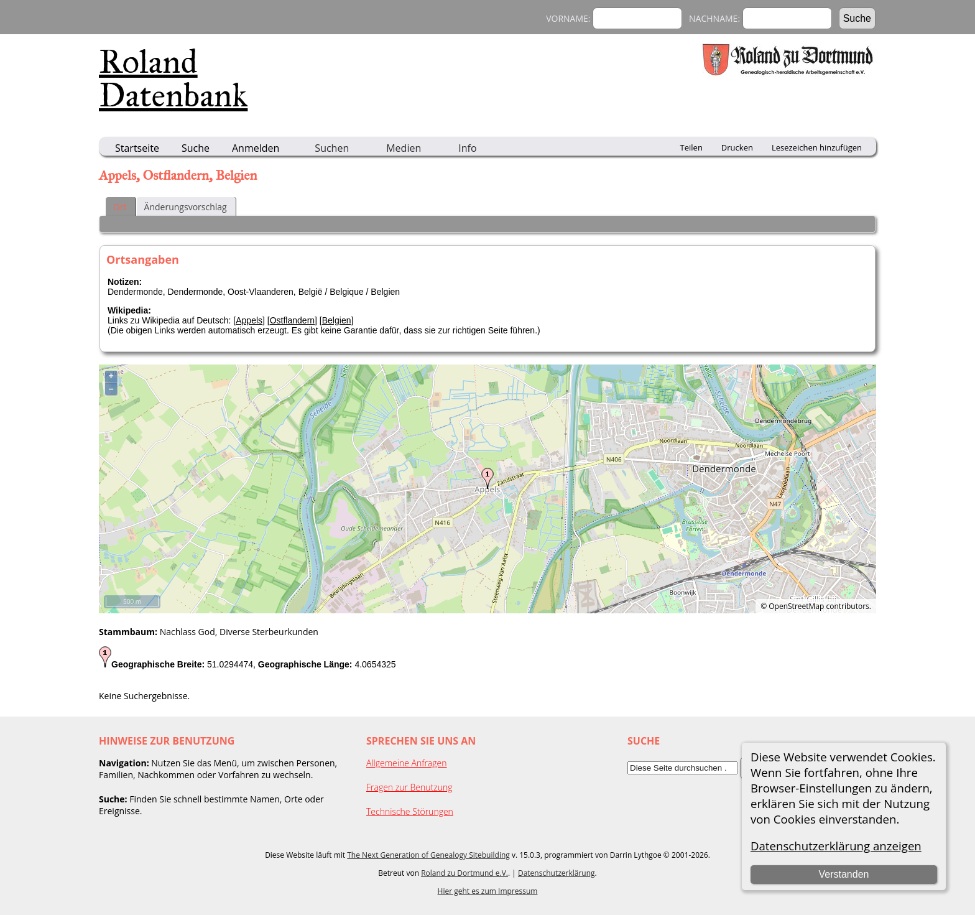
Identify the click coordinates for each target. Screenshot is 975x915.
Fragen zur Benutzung (409, 787)
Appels (249, 320)
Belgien (336, 320)
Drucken (737, 147)
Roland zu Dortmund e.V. (464, 873)
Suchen (332, 148)
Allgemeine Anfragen (406, 763)
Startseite (137, 148)
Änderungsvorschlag (185, 207)
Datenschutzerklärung (556, 873)
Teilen (691, 147)
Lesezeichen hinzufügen (817, 147)
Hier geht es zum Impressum (488, 891)
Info (467, 148)
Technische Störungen (409, 811)
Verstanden (843, 874)
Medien (403, 148)
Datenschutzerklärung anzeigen (836, 845)
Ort (120, 207)
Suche (196, 148)
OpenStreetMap (796, 606)
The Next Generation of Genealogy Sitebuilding (428, 855)
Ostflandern (292, 320)
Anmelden (255, 148)
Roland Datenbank (173, 78)
